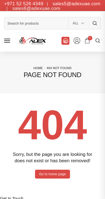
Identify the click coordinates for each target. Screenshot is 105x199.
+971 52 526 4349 (23, 3)
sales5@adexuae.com (77, 3)
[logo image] (31, 41)
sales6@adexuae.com (35, 8)
